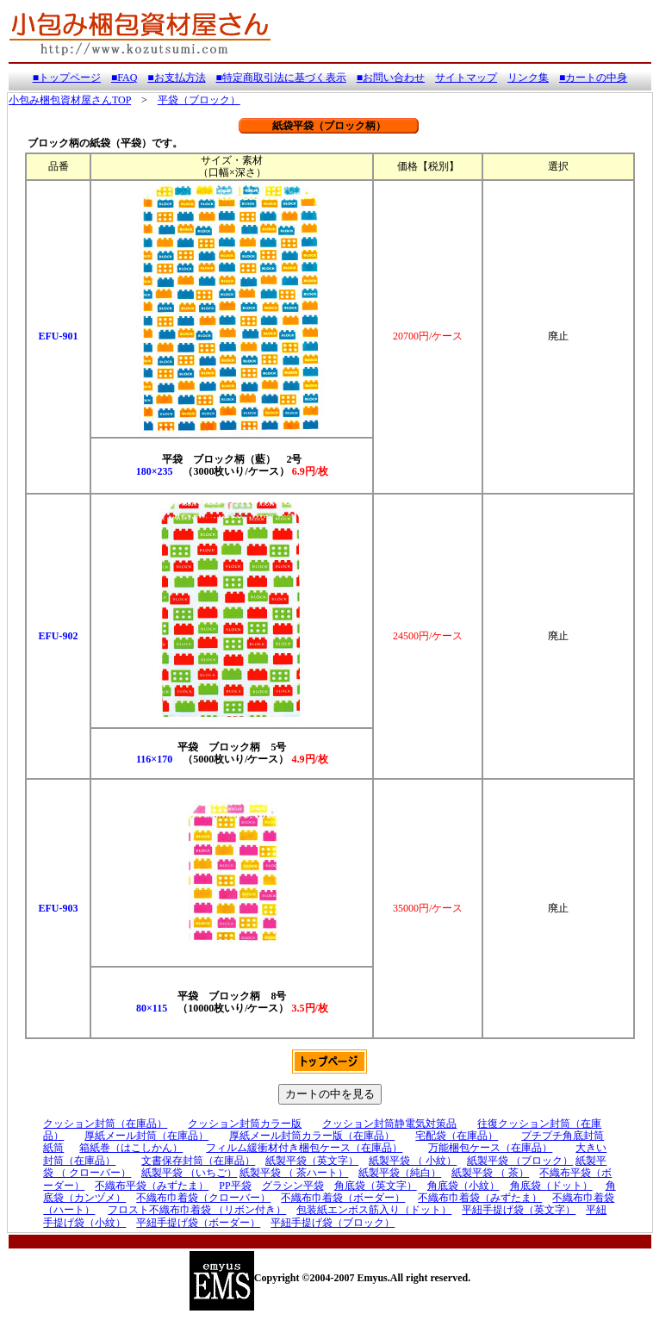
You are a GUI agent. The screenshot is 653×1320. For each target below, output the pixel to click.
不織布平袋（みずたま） (151, 1186)
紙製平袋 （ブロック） (520, 1161)
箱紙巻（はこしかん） (131, 1148)
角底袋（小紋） (463, 1186)
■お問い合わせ (391, 78)
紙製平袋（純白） (399, 1173)
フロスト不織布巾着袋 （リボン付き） (197, 1210)
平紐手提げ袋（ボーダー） (198, 1223)
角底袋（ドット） (551, 1186)
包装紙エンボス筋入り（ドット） (373, 1210)
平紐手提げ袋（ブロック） (333, 1223)
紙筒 (53, 1148)
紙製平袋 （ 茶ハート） (293, 1173)
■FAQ (124, 78)
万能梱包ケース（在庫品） (490, 1148)
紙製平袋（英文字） (311, 1161)
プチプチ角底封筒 (562, 1136)
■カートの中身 (593, 78)
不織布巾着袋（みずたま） (480, 1198)
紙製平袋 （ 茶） (490, 1173)
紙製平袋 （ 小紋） (413, 1161)
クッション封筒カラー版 (245, 1124)
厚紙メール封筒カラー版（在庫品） (312, 1136)
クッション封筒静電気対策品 (389, 1124)
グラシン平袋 (293, 1186)
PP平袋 (235, 1186)
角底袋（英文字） (375, 1186)
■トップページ (67, 78)
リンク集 (528, 78)
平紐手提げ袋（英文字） (518, 1210)
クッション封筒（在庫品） (105, 1124)
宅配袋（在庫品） (456, 1136)
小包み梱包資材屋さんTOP (70, 100)
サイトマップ (466, 78)
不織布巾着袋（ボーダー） (343, 1198)
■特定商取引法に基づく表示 (281, 78)
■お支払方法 (176, 78)
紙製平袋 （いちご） (189, 1173)
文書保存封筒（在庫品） (198, 1161)
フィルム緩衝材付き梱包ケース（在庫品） (304, 1148)
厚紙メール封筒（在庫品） (146, 1136)
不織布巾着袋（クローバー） (203, 1198)
